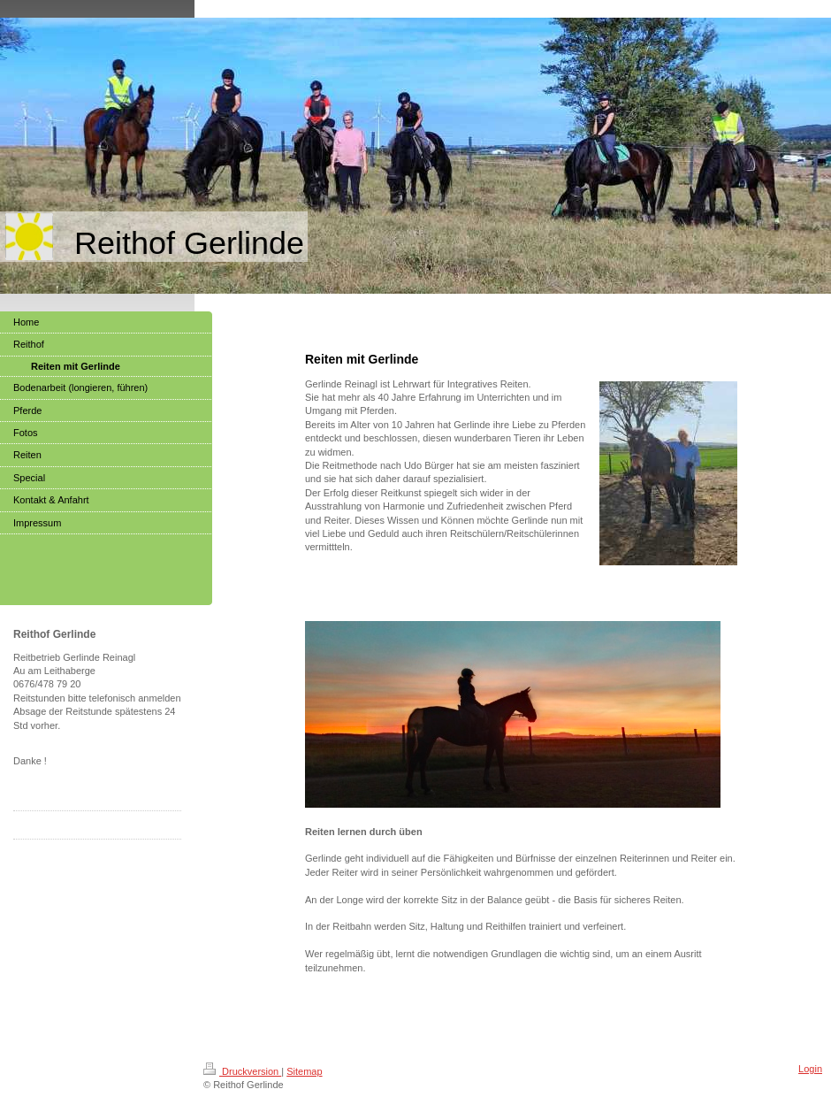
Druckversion (242, 1071)
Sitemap (304, 1071)
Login (810, 1068)
